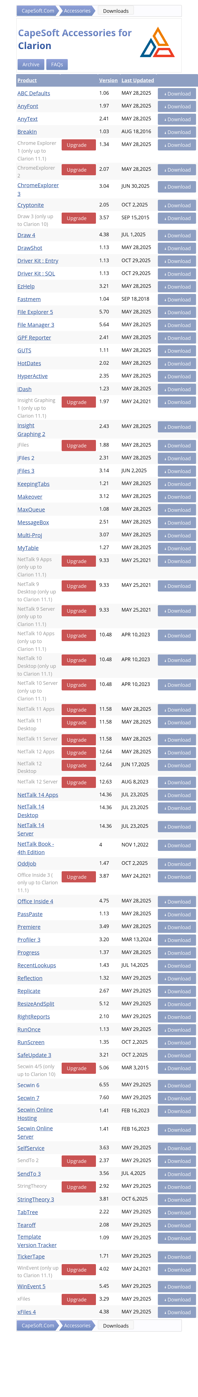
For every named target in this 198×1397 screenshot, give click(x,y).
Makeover (30, 496)
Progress (29, 952)
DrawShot (30, 248)
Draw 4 (26, 235)
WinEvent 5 (32, 1286)
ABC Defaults (34, 93)
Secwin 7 (29, 1098)
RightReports (34, 1016)
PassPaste (30, 914)
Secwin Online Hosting (35, 1114)
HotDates (29, 363)
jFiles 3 (26, 470)
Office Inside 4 (35, 901)
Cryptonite (31, 205)
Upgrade (77, 145)
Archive (31, 64)
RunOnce (29, 1029)
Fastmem (29, 299)
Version (108, 80)
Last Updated (138, 80)
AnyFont (28, 106)
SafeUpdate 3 (34, 1055)
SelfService (31, 1148)
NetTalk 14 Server (31, 829)
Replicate (29, 991)
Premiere (29, 927)
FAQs (57, 64)
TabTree (28, 1212)
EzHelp (26, 286)
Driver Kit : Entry (38, 260)
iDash (25, 389)
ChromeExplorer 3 (38, 189)
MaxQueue (31, 509)
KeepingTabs (34, 484)
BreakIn (27, 131)
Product (27, 80)
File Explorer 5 (35, 312)
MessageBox (33, 522)
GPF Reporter (34, 337)
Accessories (77, 10)
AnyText (28, 119)
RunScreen (31, 1042)
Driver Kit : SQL (36, 273)
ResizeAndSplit (36, 1003)
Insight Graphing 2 (31, 429)
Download (177, 93)
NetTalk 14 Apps (38, 795)
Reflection (30, 978)
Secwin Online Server (35, 1132)
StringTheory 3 (36, 1199)
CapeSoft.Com (38, 10)
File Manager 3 (36, 324)
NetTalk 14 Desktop (31, 811)
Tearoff (27, 1225)
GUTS (24, 350)
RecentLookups (37, 965)
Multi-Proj (30, 535)
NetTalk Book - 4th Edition (36, 848)
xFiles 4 (27, 1312)
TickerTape (31, 1256)
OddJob (27, 863)
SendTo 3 (29, 1173)
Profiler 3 (29, 939)
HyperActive (33, 376)
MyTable (28, 548)
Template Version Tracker (37, 1241)
